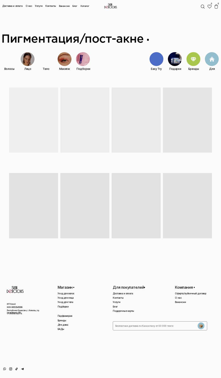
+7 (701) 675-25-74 (14, 313)
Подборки (63, 306)
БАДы (61, 329)
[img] (209, 6)
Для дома (63, 324)
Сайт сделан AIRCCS (208, 370)
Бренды (62, 320)
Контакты (50, 6)
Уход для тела (65, 302)
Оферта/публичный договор (190, 293)
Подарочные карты (123, 311)
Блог (74, 6)
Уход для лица (66, 297)
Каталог (85, 6)
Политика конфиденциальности (171, 371)
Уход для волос (66, 293)
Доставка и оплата (12, 6)
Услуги (39, 6)
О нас (29, 6)
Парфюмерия (65, 316)
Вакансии (64, 6)
